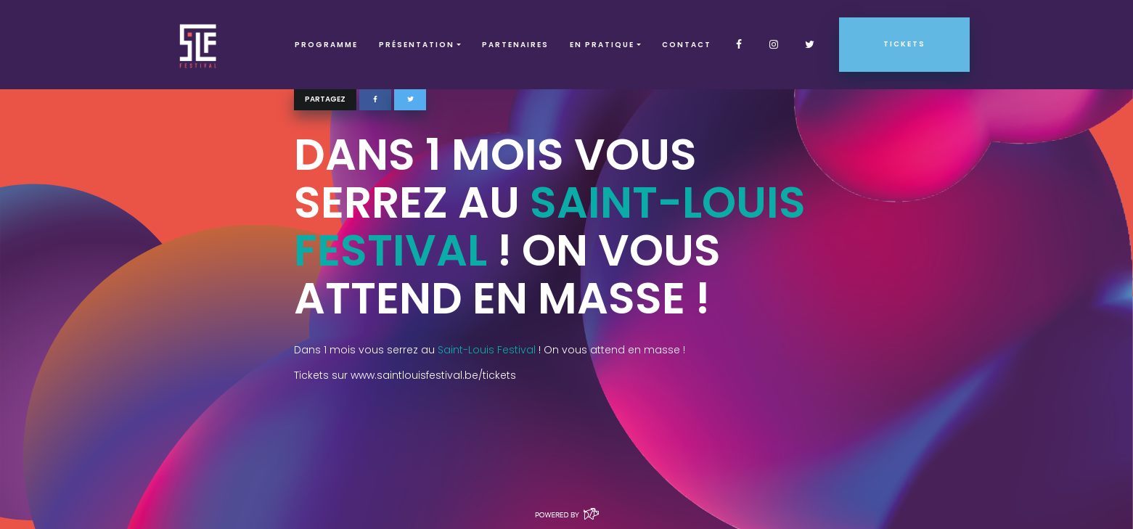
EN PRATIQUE (602, 44)
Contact (686, 44)
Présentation (416, 44)
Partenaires (515, 44)
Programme (326, 44)
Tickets (904, 43)
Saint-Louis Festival (550, 226)
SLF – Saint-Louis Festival (198, 44)
